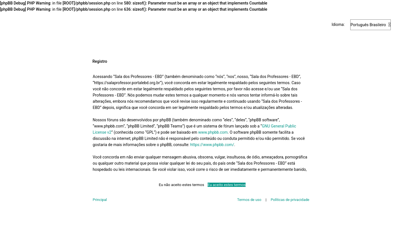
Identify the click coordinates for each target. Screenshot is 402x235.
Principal (100, 200)
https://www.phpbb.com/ (212, 144)
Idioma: (338, 24)
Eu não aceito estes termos (181, 185)
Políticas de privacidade (290, 200)
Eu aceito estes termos (227, 185)
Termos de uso (249, 200)
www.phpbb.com (213, 132)
